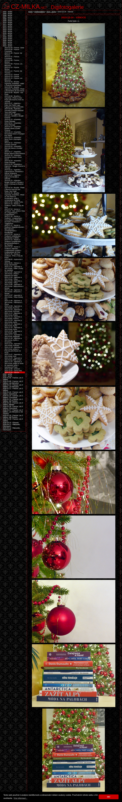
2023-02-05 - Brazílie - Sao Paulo (14, 93)
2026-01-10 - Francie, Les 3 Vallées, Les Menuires (13, 386)
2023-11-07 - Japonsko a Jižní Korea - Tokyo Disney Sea (14, 297)
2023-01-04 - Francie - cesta (14, 48)
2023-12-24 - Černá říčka (13, 371)
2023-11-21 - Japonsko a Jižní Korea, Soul (13, 355)
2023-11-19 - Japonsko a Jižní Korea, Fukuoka (13, 344)
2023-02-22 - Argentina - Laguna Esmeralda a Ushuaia (13, 177)
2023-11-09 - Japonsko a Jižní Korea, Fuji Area (13, 307)
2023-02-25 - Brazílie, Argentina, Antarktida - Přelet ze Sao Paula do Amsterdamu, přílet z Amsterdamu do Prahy (14, 196)
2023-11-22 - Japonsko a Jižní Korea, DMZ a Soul (13, 359)
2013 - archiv (7, 28)
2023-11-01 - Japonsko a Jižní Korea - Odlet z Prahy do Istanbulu (14, 268)
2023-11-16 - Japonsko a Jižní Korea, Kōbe (13, 332)
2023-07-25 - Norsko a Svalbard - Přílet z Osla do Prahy (14, 255)
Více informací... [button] (20, 798)
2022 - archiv (7, 44)
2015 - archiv (7, 31)
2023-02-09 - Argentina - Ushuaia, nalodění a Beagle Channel (14, 116)
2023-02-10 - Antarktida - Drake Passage (13, 120)
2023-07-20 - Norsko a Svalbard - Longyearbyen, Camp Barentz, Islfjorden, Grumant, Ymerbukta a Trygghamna (13, 219)
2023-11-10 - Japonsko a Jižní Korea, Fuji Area (13, 310)
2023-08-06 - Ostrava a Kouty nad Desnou (13, 264)
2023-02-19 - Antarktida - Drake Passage (13, 161)
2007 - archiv (7, 17)
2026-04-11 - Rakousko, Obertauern (11, 425)
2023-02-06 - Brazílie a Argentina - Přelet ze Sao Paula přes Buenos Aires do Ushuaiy (14, 98)
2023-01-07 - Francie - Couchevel (12, 57)
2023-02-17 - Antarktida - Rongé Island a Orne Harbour (15, 152)
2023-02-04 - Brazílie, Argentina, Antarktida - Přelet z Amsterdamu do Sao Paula (14, 89)
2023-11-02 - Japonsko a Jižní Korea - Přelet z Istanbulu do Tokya (13, 273)
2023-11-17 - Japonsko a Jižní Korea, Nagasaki (13, 335)
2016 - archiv (7, 33)
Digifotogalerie (67, 7)
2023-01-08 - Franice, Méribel (12, 61)
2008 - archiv (7, 19)
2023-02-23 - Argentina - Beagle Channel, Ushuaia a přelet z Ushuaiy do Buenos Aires (14, 183)
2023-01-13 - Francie (12, 76)
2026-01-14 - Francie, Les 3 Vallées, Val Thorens (13, 400)
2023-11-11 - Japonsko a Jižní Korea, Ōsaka (13, 314)
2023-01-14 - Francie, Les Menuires (13, 79)
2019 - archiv (7, 39)
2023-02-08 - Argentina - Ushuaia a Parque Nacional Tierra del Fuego (14, 110)
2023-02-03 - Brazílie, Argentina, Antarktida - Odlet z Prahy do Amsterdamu (14, 83)
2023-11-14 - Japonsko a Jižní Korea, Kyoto (13, 325)
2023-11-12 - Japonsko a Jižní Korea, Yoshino (13, 317)
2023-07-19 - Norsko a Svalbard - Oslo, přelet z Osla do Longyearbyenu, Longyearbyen (15, 211)
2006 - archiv (7, 15)
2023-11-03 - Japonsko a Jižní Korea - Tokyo (13, 278)
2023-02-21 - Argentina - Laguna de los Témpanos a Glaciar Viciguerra (14, 171)
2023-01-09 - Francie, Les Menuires (13, 65)
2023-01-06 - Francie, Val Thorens (13, 54)
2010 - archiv (7, 22)
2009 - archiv (7, 21)
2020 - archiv (7, 40)
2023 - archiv (51, 12)
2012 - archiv (7, 26)
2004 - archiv (7, 12)
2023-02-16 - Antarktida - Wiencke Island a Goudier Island (13, 148)
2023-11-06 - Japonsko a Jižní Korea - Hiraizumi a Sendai (13, 291)
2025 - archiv (7, 376)
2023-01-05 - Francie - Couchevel (12, 50)
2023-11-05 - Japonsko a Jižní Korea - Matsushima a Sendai (14, 286)
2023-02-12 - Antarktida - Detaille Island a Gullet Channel (13, 128)
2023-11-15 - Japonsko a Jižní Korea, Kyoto (13, 328)
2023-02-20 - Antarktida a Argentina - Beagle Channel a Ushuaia (15, 166)
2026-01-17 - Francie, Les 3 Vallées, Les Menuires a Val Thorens (13, 412)
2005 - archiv (7, 13)
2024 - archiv (7, 374)
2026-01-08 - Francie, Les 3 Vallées (13, 378)
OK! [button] (108, 797)
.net (29, 6)
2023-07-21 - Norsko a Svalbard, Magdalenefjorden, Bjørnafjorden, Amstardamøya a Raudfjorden (14, 228)
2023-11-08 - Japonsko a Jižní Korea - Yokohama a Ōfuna (13, 302)
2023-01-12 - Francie (12, 74)
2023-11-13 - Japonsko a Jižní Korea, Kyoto (13, 321)
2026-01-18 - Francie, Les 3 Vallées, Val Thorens (13, 416)
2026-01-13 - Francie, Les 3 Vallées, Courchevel (13, 396)
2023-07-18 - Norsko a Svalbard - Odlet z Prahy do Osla (14, 205)
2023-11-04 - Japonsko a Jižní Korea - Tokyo (13, 282)
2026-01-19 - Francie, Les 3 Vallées (13, 420)
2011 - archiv (7, 24)
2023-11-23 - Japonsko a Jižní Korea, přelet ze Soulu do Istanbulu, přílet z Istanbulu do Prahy (14, 364)
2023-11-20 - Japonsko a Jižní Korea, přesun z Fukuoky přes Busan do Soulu (13, 350)
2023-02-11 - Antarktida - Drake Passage (13, 124)
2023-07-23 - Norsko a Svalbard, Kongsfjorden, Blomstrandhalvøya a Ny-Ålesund (13, 242)
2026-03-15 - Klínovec (11, 423)
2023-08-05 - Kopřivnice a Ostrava (13, 260)
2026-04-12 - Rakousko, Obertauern (11, 429)
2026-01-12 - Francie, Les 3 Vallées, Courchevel (13, 393)
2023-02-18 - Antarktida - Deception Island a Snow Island (13, 157)
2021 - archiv (7, 42)
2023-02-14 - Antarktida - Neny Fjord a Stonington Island (13, 139)
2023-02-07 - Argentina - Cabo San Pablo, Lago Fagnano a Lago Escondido (14, 105)
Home (30, 12)
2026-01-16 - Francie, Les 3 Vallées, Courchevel (13, 407)
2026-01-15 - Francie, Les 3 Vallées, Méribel (13, 404)
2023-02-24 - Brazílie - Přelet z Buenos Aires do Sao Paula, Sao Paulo (14, 189)
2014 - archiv (7, 30)
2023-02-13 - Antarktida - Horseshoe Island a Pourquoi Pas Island (15, 133)
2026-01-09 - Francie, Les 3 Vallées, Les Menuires (13, 382)
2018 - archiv (7, 37)
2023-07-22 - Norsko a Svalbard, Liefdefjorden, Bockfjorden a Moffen (13, 236)
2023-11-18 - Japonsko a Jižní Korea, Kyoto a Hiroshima (13, 340)
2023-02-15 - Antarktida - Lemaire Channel (13, 143)
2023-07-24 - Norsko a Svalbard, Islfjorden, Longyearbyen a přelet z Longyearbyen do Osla (13, 249)
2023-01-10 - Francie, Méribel (12, 68)
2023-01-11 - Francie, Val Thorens (13, 72)
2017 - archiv (7, 35)
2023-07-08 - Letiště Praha (14, 202)
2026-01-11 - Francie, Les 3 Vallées (13, 389)
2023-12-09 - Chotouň (12, 369)
